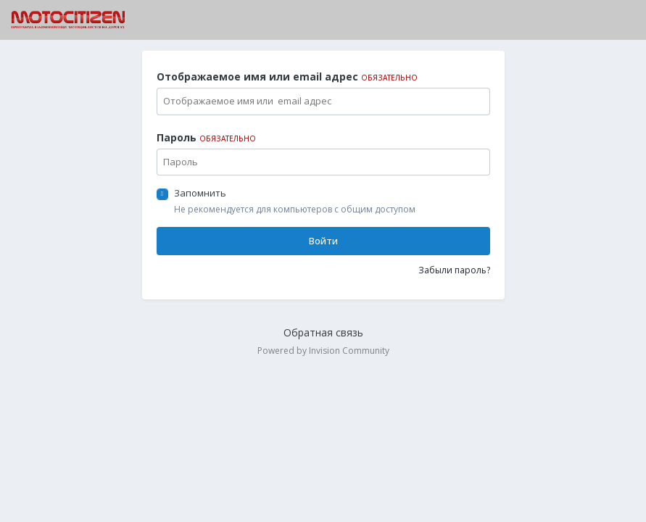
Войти (323, 240)
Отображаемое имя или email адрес (287, 76)
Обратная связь (323, 332)
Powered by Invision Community (323, 350)
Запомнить (200, 192)
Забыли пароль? (454, 270)
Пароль (206, 137)
